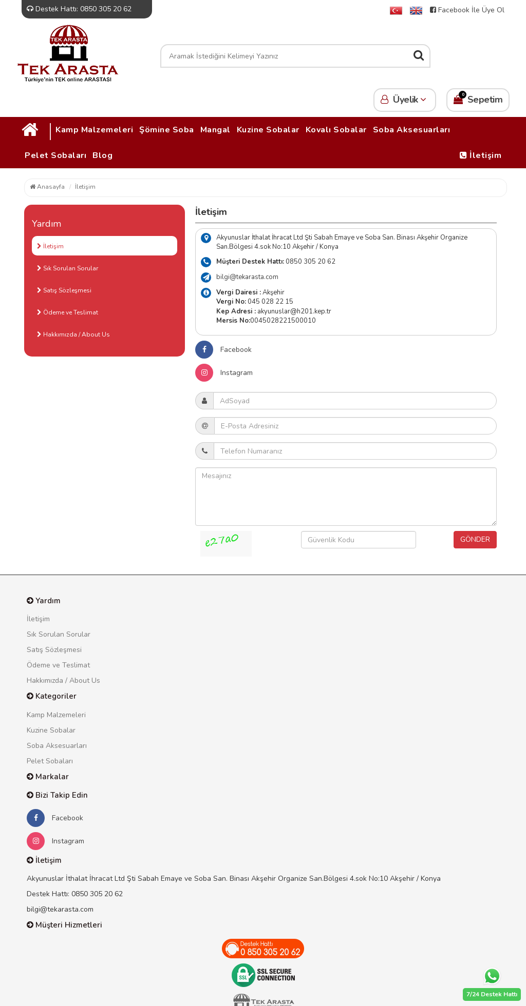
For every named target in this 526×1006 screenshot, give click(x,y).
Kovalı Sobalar (336, 129)
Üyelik (405, 99)
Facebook (223, 350)
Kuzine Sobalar (268, 129)
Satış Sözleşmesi (64, 290)
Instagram (224, 373)
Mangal (215, 129)
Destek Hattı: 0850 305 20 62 (79, 9)
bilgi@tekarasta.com (247, 277)
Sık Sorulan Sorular (67, 268)
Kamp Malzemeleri (94, 129)
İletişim (480, 155)
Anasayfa (47, 187)
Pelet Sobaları (55, 155)
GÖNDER (475, 539)
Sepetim (478, 98)
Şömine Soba (166, 129)
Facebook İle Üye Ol (467, 10)
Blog (102, 155)
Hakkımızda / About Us (73, 334)
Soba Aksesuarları (411, 129)
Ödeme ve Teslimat (67, 312)
